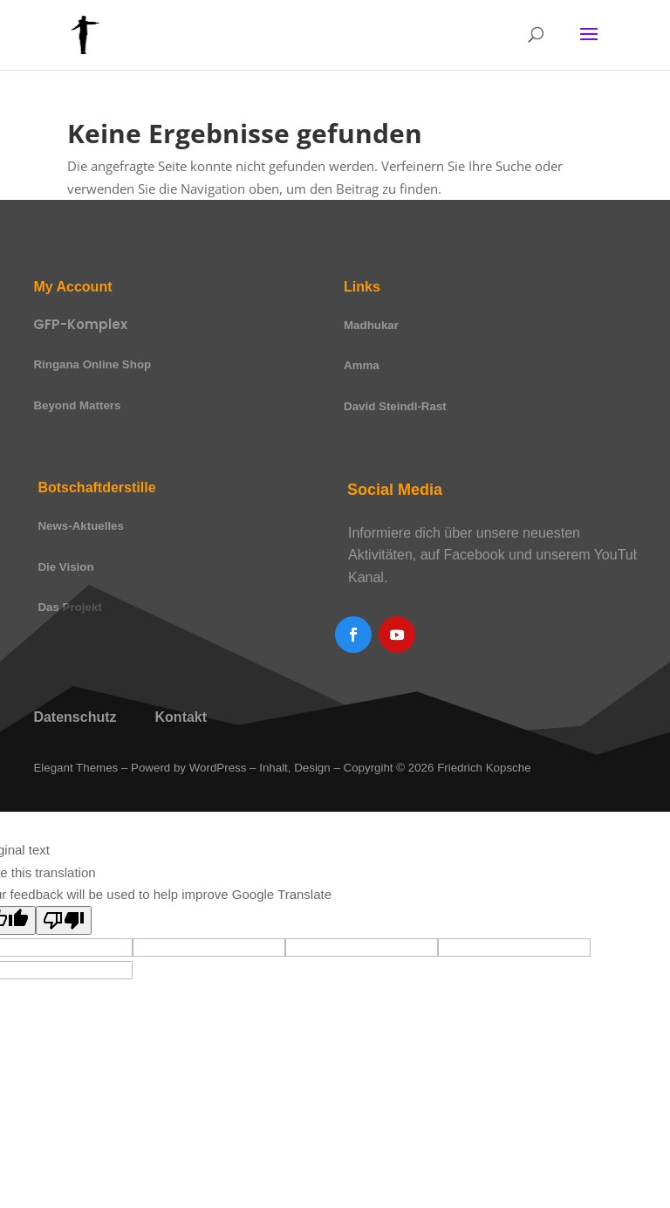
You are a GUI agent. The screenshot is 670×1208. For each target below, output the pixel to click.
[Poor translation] (64, 920)
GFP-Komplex (80, 324)
